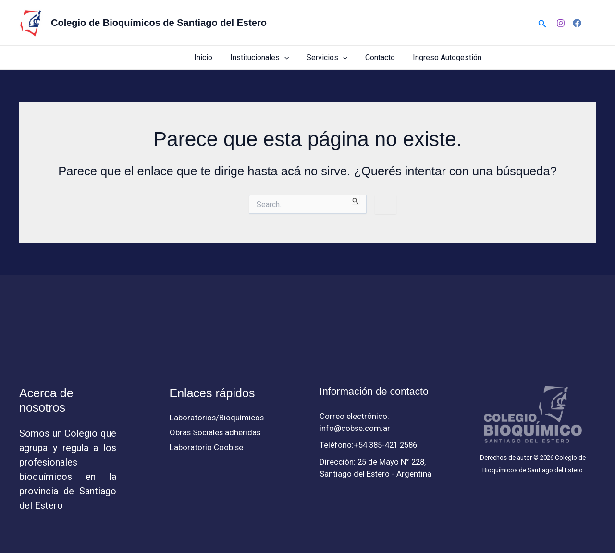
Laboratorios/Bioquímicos (217, 417)
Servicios (332, 57)
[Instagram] (560, 23)
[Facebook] (577, 23)
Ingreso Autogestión (448, 57)
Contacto (383, 57)
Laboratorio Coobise (207, 448)
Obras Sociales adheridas (216, 433)
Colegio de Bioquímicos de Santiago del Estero (159, 22)
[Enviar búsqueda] (355, 199)
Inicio (213, 57)
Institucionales (267, 57)
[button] (542, 22)
